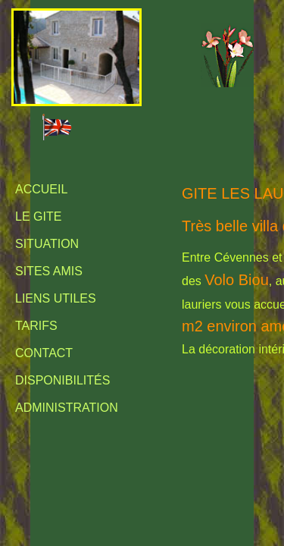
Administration (66, 407)
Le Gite (38, 216)
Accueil (41, 189)
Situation (47, 243)
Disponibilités (62, 380)
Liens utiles (55, 298)
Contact (44, 353)
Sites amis (49, 271)
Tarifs (36, 325)
